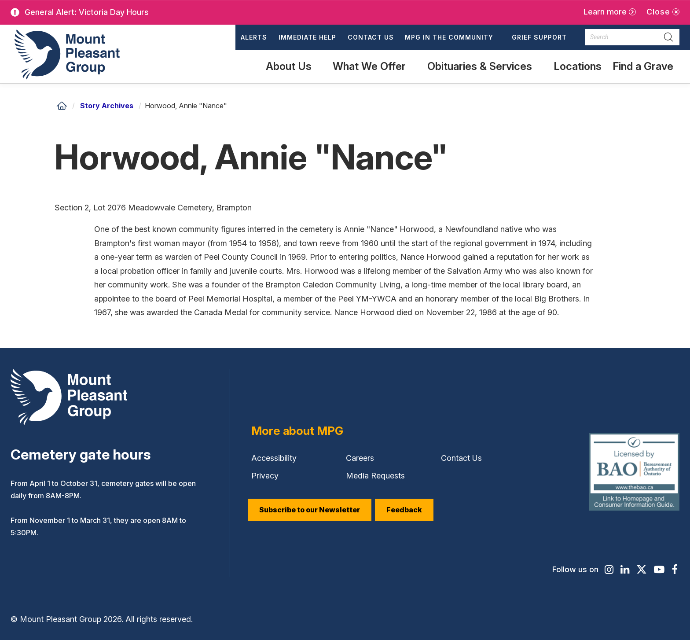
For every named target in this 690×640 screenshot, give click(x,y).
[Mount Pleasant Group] (66, 54)
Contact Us (371, 37)
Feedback (404, 509)
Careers (360, 458)
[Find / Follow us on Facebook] (674, 570)
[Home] (62, 105)
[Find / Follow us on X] (642, 570)
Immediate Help (307, 37)
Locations (578, 66)
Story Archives (106, 105)
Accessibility (274, 458)
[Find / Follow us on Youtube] (659, 570)
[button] (452, 37)
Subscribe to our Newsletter (309, 509)
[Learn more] (610, 12)
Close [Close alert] (658, 11)
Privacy (265, 475)
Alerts (254, 37)
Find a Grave (642, 71)
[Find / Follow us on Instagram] (608, 570)
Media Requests (375, 475)
